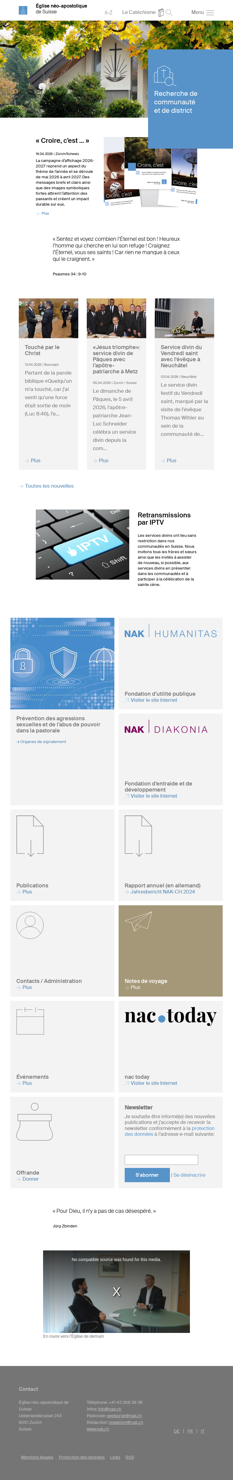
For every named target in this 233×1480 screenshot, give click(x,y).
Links (115, 1457)
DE (177, 1431)
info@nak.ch (109, 1409)
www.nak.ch (98, 1429)
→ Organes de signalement (41, 741)
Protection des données (82, 1457)
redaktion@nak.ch (126, 1422)
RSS (130, 1457)
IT (202, 1431)
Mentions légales (37, 1457)
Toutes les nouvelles (46, 486)
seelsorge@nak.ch (124, 1415)
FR (190, 1431)
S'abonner (147, 1175)
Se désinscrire (189, 1175)
